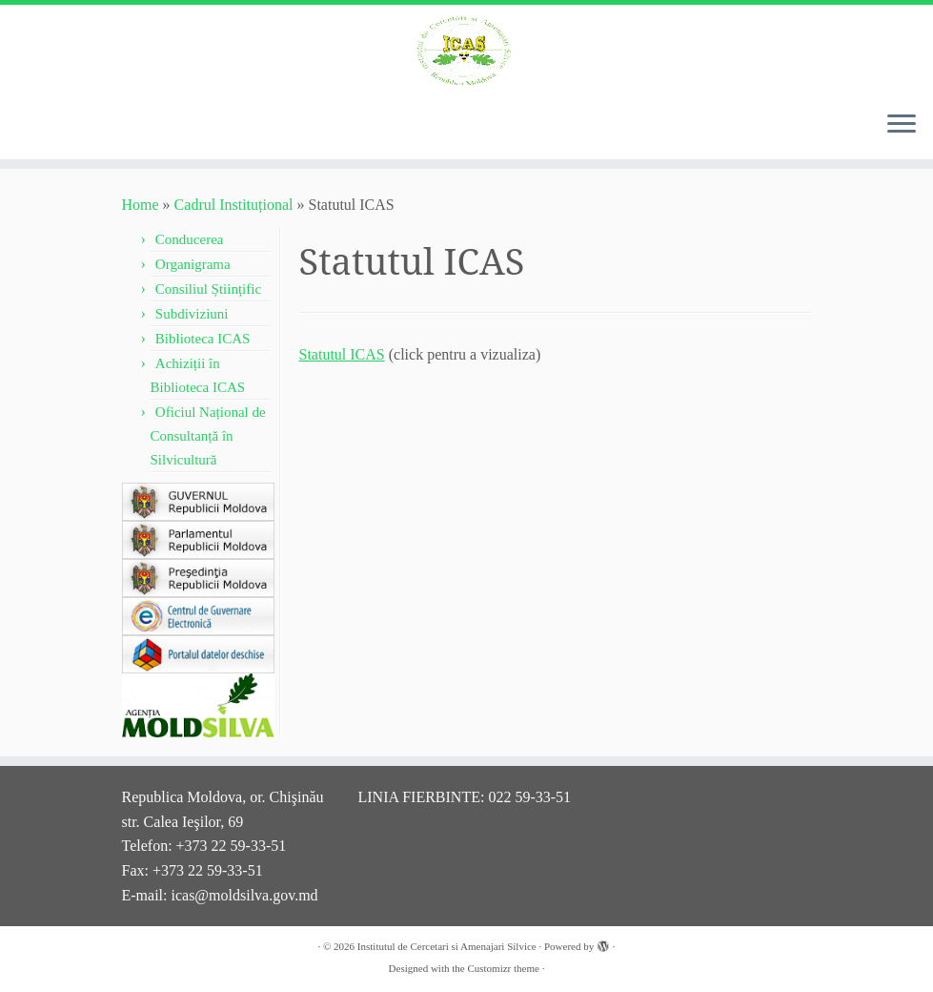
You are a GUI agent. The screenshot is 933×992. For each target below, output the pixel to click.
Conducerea (189, 239)
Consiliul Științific (208, 289)
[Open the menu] (901, 125)
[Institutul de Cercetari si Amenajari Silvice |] (466, 50)
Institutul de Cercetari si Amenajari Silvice (447, 946)
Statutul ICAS (342, 354)
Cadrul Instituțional (234, 204)
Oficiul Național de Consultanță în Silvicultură (208, 435)
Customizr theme (502, 968)
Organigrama (193, 264)
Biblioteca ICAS (203, 338)
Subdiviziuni (192, 313)
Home (140, 204)
